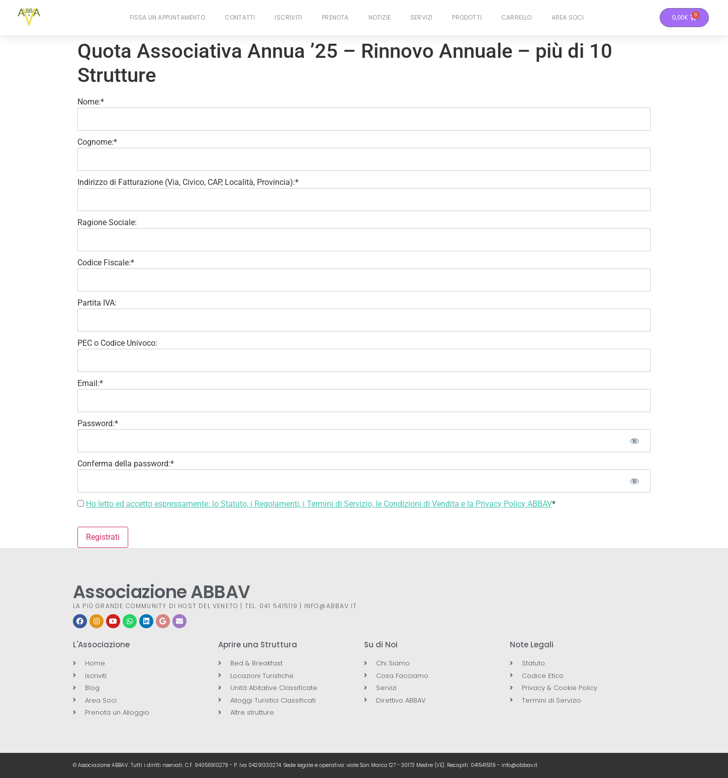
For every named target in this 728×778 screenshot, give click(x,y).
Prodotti (467, 17)
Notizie (380, 17)
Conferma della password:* (125, 463)
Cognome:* (97, 142)
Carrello (516, 17)
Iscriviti (288, 17)
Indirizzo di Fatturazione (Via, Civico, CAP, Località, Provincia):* (188, 182)
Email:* (90, 383)
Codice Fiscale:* (105, 262)
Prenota (335, 17)
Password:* (97, 423)
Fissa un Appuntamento (167, 17)
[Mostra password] (634, 440)
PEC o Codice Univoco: (117, 343)
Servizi (421, 17)
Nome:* (90, 102)
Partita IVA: (97, 303)
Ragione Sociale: (107, 222)
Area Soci (568, 17)
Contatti (240, 17)
